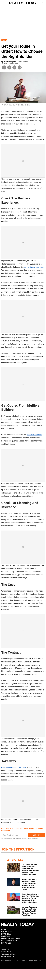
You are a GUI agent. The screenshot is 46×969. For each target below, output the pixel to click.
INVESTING (5, 936)
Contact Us (6, 952)
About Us (5, 950)
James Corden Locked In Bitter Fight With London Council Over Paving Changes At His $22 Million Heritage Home (30, 898)
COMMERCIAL (7, 932)
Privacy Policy (34, 838)
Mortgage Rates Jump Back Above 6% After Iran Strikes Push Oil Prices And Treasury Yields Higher (29, 911)
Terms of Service (8, 954)
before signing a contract (33, 267)
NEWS (3, 930)
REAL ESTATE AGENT (9, 941)
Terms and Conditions (21, 838)
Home (4, 40)
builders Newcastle (34, 435)
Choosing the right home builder (13, 767)
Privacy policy (7, 956)
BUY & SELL (6, 934)
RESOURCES (6, 943)
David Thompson (10, 62)
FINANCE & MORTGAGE (10, 938)
